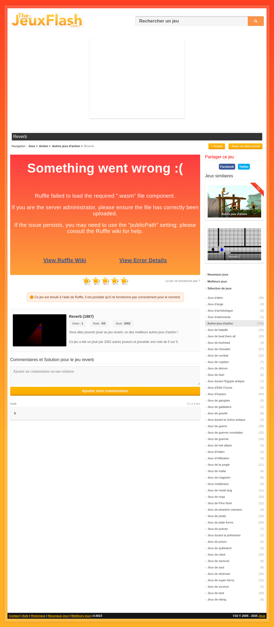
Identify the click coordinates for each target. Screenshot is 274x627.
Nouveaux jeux (58, 615)
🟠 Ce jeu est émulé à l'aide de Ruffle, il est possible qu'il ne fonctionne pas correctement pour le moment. (105, 297)
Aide (25, 615)
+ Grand (216, 146)
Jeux (261, 615)
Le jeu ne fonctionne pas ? (183, 280)
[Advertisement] (137, 78)
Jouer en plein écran (245, 146)
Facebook (227, 166)
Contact (14, 615)
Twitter (244, 166)
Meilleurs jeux (81, 615)
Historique (38, 615)
